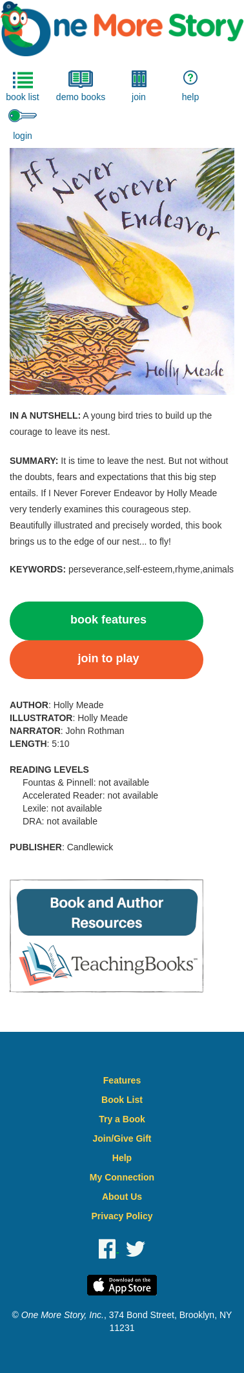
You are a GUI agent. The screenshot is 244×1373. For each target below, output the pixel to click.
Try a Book (122, 1119)
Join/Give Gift (121, 1138)
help (190, 86)
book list (22, 86)
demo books (80, 86)
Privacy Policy (122, 1216)
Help (122, 1158)
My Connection (122, 1177)
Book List (122, 1100)
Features (122, 1080)
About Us (122, 1196)
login (22, 125)
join (139, 86)
